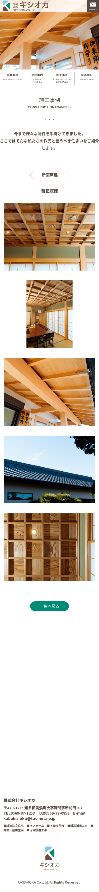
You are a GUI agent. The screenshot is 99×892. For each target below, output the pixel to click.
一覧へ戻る (49, 606)
